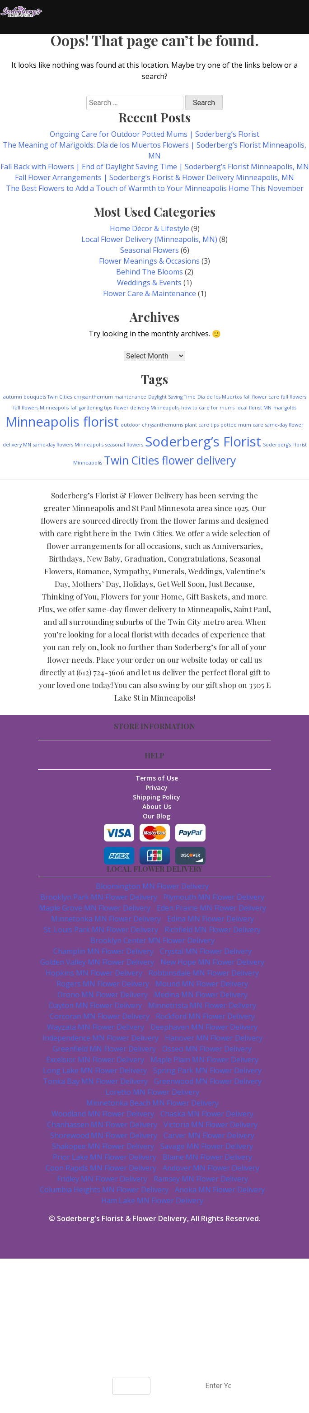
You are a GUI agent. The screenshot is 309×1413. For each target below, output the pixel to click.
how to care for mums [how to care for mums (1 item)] (207, 407)
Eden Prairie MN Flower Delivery (211, 908)
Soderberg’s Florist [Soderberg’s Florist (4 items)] (203, 441)
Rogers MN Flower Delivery (102, 984)
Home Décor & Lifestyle (149, 228)
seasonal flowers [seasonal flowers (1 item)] (124, 445)
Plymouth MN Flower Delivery (214, 897)
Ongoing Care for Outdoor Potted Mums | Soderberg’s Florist (154, 134)
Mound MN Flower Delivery (201, 984)
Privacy (157, 787)
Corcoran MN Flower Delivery (100, 1016)
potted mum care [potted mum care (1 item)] (241, 425)
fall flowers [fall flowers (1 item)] (293, 397)
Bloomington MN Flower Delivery (152, 886)
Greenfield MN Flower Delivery (104, 1049)
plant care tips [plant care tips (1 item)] (202, 425)
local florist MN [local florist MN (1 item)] (254, 407)
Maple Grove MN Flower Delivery (94, 908)
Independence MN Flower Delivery (100, 1038)
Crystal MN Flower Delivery (206, 951)
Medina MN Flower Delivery (201, 994)
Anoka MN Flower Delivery (220, 1190)
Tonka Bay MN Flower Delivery (95, 1081)
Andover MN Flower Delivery (211, 1168)
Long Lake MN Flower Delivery (95, 1070)
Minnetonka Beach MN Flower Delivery (152, 1103)
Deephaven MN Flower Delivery (204, 1027)
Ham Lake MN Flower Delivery (152, 1200)
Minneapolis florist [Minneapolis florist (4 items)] (62, 422)
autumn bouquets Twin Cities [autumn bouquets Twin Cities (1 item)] (37, 397)
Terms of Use (157, 778)
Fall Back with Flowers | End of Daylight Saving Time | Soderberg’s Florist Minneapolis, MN (154, 167)
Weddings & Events (149, 283)
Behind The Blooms (149, 272)
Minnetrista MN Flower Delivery (202, 1005)
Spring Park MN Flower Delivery (207, 1070)
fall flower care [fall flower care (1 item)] (261, 397)
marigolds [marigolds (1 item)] (284, 407)
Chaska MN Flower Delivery (206, 1114)
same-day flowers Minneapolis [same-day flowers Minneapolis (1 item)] (68, 445)
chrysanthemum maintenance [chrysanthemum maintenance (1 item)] (110, 397)
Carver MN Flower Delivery (209, 1135)
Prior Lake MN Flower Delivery (104, 1157)
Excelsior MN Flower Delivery (95, 1059)
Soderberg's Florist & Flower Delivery (122, 1218)
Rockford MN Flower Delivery (205, 1016)
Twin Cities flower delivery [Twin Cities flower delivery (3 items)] (170, 460)
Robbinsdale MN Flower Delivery (204, 973)
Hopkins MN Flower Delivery (94, 973)
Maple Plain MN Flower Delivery (204, 1059)
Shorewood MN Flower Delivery (103, 1135)
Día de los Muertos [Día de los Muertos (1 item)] (219, 397)
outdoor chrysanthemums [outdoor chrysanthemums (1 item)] (152, 425)
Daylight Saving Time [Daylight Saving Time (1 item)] (172, 397)
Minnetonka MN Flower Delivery (106, 919)
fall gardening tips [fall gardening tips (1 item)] (91, 407)
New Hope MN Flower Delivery (212, 962)
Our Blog (157, 816)
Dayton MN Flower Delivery (95, 1005)
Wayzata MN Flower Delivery (95, 1027)
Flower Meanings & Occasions (149, 261)
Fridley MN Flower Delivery (102, 1179)
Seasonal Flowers (149, 250)
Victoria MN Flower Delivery (211, 1124)
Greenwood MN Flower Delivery (208, 1081)
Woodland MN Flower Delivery (103, 1114)
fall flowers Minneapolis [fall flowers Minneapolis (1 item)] (41, 407)
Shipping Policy (157, 797)
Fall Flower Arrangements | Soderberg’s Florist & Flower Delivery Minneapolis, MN (154, 177)
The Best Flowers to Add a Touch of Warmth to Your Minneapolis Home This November (155, 188)
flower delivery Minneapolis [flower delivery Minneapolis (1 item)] (146, 407)
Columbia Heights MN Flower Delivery (104, 1190)
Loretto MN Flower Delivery (152, 1092)
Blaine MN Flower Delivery (207, 1157)
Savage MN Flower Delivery (206, 1146)
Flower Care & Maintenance (149, 293)
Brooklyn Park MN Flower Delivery (98, 897)
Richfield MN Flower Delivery (212, 929)
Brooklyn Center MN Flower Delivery (152, 940)
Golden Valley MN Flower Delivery (97, 962)
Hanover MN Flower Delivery (213, 1038)
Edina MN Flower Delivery (210, 919)
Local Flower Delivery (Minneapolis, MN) (149, 239)
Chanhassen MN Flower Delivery (102, 1124)
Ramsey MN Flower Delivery (201, 1179)
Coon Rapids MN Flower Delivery (101, 1168)
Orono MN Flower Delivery (102, 994)
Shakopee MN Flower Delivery (103, 1146)
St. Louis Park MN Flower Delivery (101, 929)
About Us (156, 806)
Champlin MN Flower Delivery (103, 951)
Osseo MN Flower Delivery (207, 1049)
